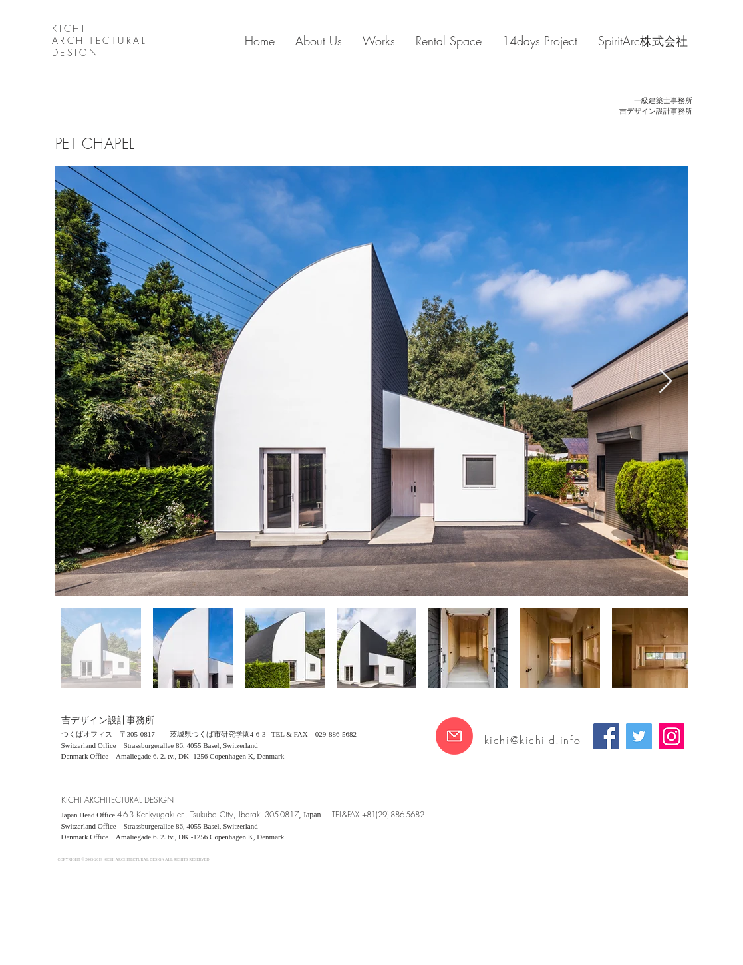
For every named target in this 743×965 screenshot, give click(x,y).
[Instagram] (671, 736)
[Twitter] (639, 736)
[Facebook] (606, 736)
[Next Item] (665, 382)
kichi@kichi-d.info (532, 740)
